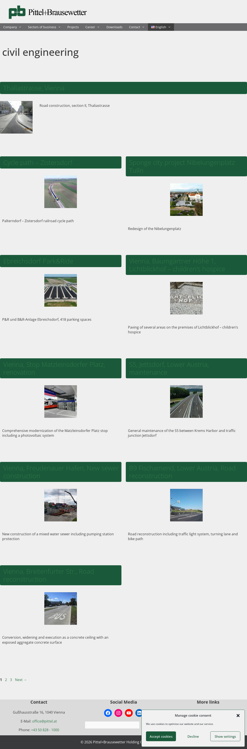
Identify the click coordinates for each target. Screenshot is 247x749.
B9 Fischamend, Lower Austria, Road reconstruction (182, 471)
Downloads (114, 27)
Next (21, 679)
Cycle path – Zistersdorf (37, 162)
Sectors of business (46, 27)
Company (14, 27)
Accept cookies (161, 736)
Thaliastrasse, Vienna (34, 87)
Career (94, 27)
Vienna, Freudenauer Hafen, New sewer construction (61, 471)
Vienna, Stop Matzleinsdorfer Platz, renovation (54, 368)
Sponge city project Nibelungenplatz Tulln (182, 166)
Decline (193, 736)
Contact (138, 27)
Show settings (225, 736)
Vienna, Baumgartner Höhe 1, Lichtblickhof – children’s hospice (177, 264)
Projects (73, 27)
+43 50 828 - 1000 (45, 730)
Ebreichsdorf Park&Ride (38, 260)
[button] (238, 715)
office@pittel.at (44, 721)
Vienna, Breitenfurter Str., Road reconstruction (48, 575)
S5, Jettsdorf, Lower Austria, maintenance (169, 368)
